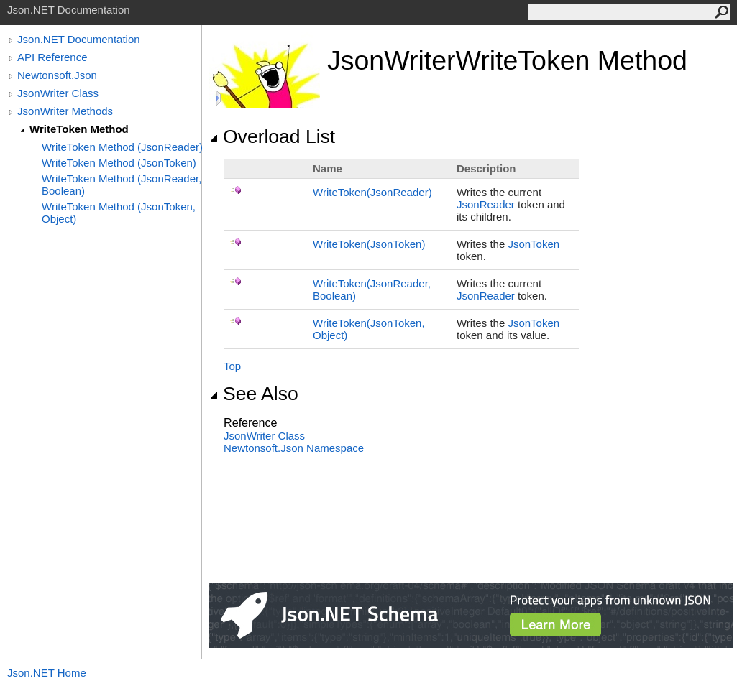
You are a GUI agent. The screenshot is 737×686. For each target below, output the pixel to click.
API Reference (52, 57)
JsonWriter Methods (65, 111)
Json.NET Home (46, 673)
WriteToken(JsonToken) (369, 244)
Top (232, 366)
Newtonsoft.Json (57, 75)
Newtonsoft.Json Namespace (294, 448)
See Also (253, 393)
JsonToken (533, 244)
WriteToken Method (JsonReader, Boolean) (121, 184)
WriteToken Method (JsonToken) (119, 163)
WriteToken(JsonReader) (372, 192)
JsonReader (486, 204)
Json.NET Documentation (78, 39)
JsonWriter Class (58, 93)
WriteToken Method (79, 129)
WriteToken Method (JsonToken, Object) (119, 212)
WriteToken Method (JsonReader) (122, 147)
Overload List (272, 136)
